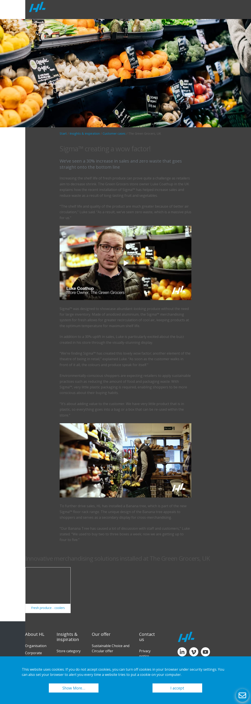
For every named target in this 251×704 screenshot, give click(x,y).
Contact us (147, 637)
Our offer (101, 634)
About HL (34, 634)
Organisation (35, 645)
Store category (69, 651)
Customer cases (114, 133)
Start (63, 133)
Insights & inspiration (85, 133)
